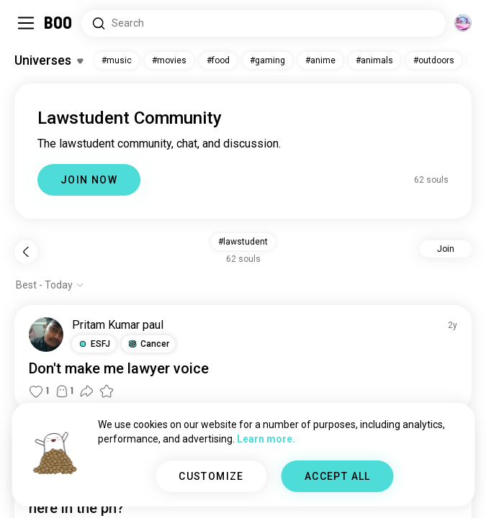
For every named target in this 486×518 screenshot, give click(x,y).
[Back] (25, 251)
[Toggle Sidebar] (26, 23)
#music (117, 60)
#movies (169, 60)
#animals (374, 60)
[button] (94, 344)
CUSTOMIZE (211, 476)
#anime (320, 60)
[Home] (59, 23)
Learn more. (266, 439)
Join (445, 249)
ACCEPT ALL (338, 476)
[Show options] (50, 285)
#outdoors (433, 60)
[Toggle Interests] (48, 60)
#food (218, 60)
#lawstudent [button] (243, 242)
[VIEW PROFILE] (46, 334)
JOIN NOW (88, 180)
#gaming (267, 60)
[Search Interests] (263, 23)
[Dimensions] (463, 23)
